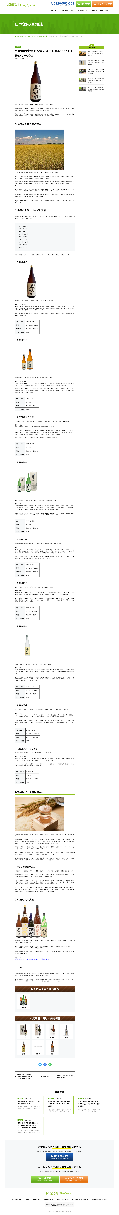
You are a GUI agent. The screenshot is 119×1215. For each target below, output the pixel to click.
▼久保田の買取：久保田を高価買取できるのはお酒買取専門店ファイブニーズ (36, 959)
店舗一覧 (95, 10)
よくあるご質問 (104, 10)
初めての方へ (55, 10)
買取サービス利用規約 (63, 1199)
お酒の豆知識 (42, 36)
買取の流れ (66, 10)
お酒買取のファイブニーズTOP (26, 36)
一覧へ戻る (45, 1076)
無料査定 (74, 10)
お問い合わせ (36, 1199)
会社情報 (26, 1199)
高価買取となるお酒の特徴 (99, 1199)
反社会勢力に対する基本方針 (80, 1199)
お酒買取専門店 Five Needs (21, 6)
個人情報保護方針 (48, 1199)
